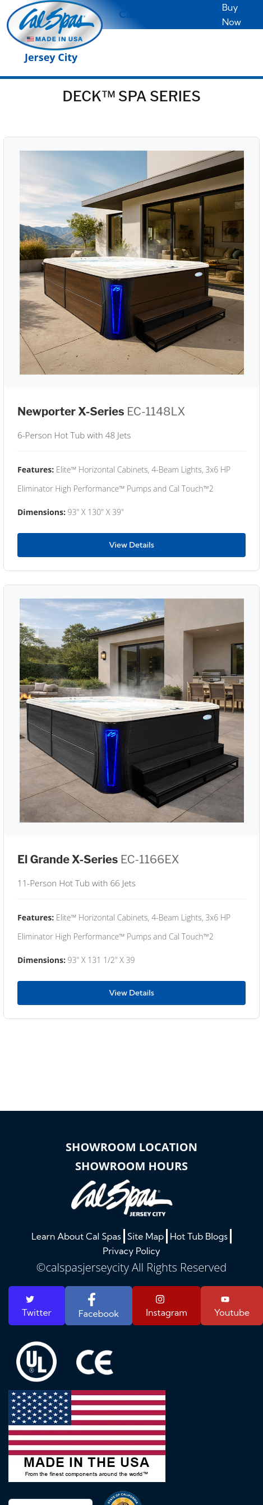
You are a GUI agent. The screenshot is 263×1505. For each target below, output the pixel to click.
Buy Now (231, 14)
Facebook (99, 1306)
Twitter (37, 1306)
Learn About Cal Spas (76, 1236)
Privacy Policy (131, 1250)
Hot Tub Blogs (199, 1236)
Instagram (166, 1306)
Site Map (145, 1236)
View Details (131, 545)
